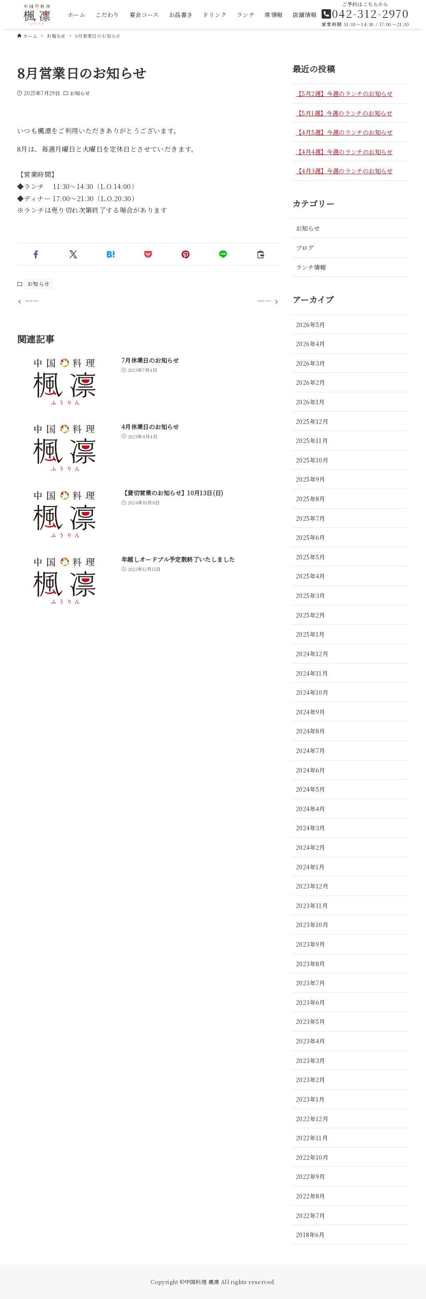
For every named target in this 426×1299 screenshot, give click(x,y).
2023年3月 (310, 1060)
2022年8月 (310, 1195)
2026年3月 (310, 363)
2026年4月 (310, 343)
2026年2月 (310, 382)
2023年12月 (312, 885)
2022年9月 (310, 1176)
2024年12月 (312, 653)
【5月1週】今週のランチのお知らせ (344, 112)
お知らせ (80, 92)
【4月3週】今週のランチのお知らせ (344, 170)
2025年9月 (310, 479)
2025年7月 (310, 518)
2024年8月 (310, 730)
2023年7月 (310, 982)
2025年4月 (310, 575)
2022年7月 (310, 1215)
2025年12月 (312, 421)
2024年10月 (312, 692)
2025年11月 (312, 440)
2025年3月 (310, 595)
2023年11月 (312, 905)
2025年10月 (312, 459)
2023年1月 (310, 1099)
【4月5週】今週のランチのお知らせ (344, 132)
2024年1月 (310, 866)
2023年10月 (312, 924)
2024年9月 (310, 711)
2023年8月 (310, 963)
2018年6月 (310, 1234)
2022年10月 (312, 1157)
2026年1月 (310, 401)
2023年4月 (310, 1040)
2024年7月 (310, 750)
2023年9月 (310, 944)
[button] (35, 254)
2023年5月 (310, 1021)
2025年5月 (310, 556)
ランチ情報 (311, 267)
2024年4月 (310, 808)
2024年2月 (310, 847)
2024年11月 (312, 673)
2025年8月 (310, 498)
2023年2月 (310, 1079)
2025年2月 (310, 614)
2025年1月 (310, 634)
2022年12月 (312, 1118)
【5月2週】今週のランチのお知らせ (344, 93)
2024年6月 (310, 769)
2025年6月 (310, 537)
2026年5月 (310, 324)
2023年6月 (310, 1002)
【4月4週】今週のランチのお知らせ (344, 151)
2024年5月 (310, 789)
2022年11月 (312, 1137)
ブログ (305, 247)
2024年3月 (310, 827)
